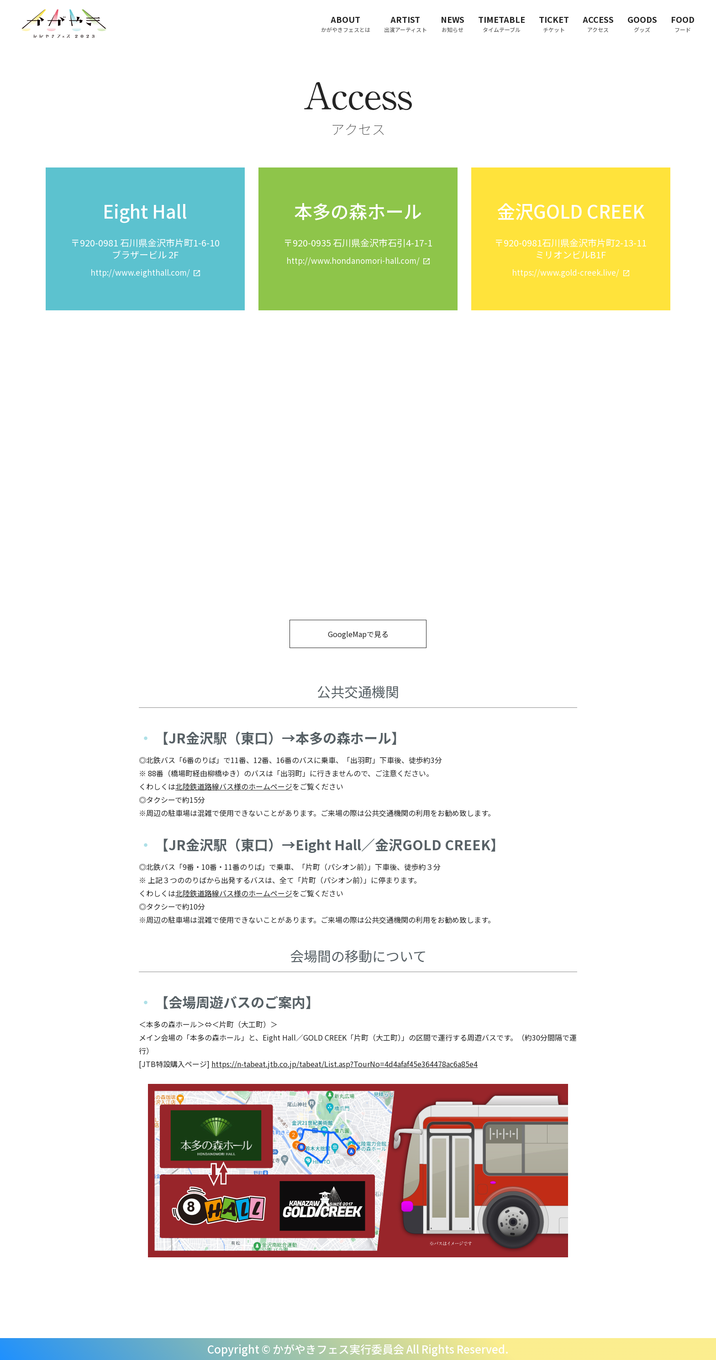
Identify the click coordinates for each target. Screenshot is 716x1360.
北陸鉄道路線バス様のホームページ (233, 786)
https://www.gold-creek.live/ (565, 272)
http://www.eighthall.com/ (140, 272)
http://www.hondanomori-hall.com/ (353, 260)
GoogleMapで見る (358, 633)
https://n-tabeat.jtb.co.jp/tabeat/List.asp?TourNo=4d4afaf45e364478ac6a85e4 (344, 1063)
